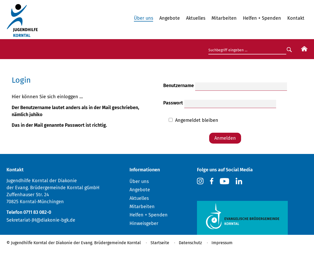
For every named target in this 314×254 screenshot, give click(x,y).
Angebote (169, 18)
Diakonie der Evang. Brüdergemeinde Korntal (98, 242)
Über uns (143, 18)
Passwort (173, 103)
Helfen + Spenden (262, 18)
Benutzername (178, 85)
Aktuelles (195, 18)
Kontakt (295, 18)
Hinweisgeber (143, 223)
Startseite (160, 242)
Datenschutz (190, 242)
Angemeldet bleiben (196, 120)
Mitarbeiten (224, 18)
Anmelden (225, 138)
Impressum (222, 242)
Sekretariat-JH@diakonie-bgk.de (40, 220)
